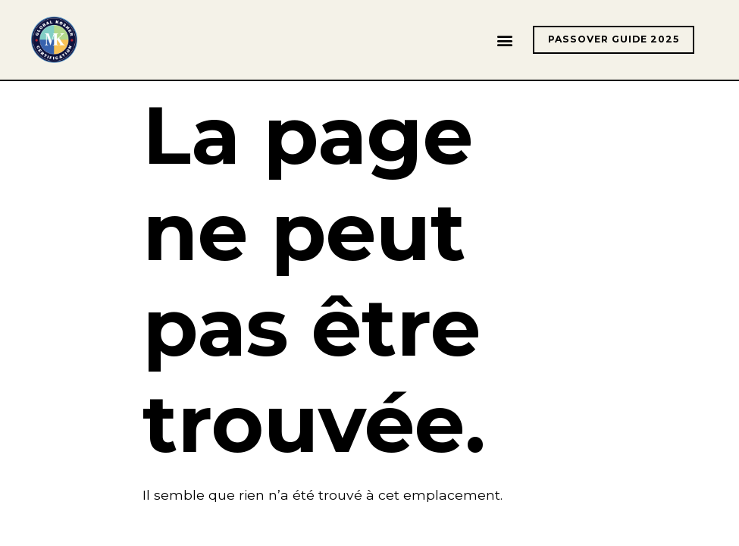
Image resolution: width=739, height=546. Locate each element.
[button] (505, 39)
